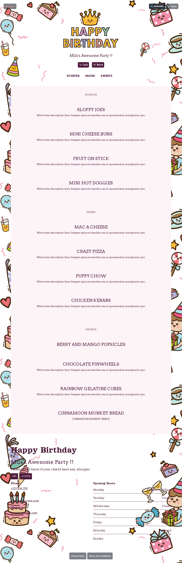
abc (14, 476)
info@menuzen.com (25, 500)
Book (26, 476)
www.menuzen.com (24, 513)
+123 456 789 (19, 488)
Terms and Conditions (100, 556)
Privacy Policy (77, 556)
